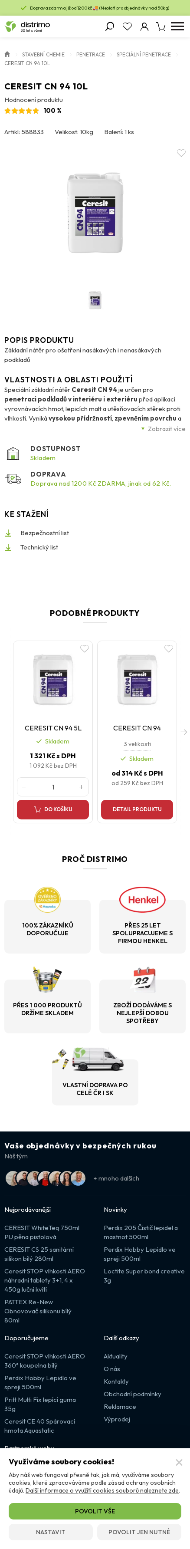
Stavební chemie (43, 54)
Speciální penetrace (144, 54)
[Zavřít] (179, 1462)
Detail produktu (137, 809)
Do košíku (58, 809)
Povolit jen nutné (139, 1532)
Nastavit (51, 1532)
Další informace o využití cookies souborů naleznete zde (102, 1490)
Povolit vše (95, 1511)
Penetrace (90, 54)
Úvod (7, 53)
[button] (183, 732)
